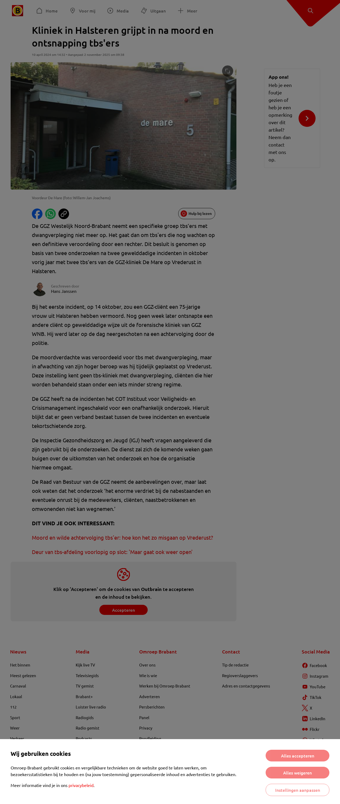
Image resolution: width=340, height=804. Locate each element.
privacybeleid (81, 785)
